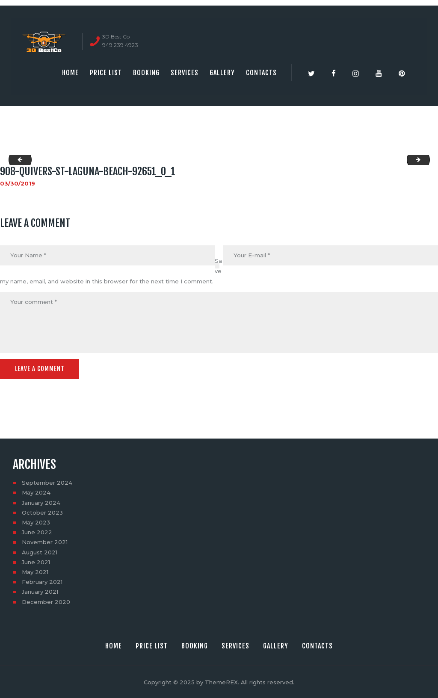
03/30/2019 (17, 183)
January (41, 501)
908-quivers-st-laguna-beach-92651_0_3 (427, 159)
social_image (18, 159)
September (47, 482)
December (46, 601)
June (37, 531)
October (42, 512)
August (39, 551)
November (45, 541)
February (42, 581)
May (36, 492)
